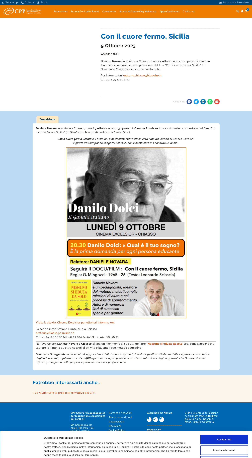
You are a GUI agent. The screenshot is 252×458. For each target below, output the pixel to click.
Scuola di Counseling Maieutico (137, 11)
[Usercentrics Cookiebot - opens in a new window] (21, 451)
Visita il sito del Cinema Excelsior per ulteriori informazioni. (75, 322)
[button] (237, 11)
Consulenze (109, 11)
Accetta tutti (224, 414)
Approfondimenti (169, 11)
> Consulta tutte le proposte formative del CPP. (64, 392)
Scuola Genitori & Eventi (85, 11)
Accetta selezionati (224, 425)
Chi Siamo (188, 11)
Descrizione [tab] (47, 119)
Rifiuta (224, 436)
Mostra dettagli (176, 451)
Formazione (60, 11)
